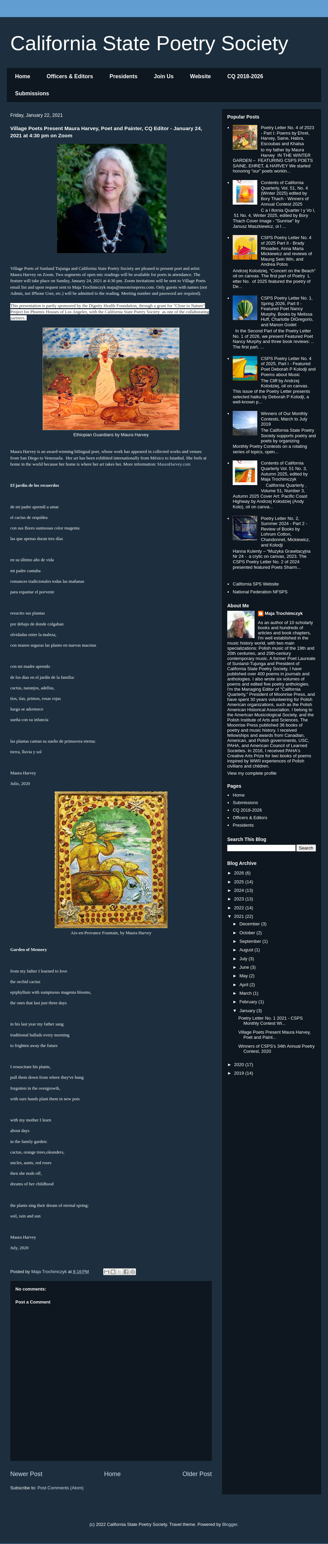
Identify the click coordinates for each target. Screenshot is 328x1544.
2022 (239, 907)
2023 (239, 898)
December (250, 923)
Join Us (164, 76)
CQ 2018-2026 (245, 76)
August (247, 949)
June (245, 967)
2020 (239, 1064)
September (251, 941)
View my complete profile (251, 773)
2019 (239, 1073)
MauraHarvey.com (173, 464)
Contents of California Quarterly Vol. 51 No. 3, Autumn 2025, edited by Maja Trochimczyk (284, 471)
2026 (239, 873)
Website (200, 76)
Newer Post (26, 1474)
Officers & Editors (69, 76)
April (245, 984)
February (249, 1001)
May (244, 975)
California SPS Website (256, 584)
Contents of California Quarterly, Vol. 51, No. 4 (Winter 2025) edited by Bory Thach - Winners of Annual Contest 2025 (285, 193)
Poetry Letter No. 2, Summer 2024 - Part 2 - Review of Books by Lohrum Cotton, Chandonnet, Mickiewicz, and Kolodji (285, 532)
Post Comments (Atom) (61, 1487)
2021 (239, 916)
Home (22, 76)
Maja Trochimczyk (284, 613)
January (248, 1010)
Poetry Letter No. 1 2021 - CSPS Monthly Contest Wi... (270, 1021)
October (248, 932)
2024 (239, 890)
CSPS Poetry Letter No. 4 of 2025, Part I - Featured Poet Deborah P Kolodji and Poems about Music (288, 366)
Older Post (197, 1474)
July (244, 958)
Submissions (32, 93)
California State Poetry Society (149, 43)
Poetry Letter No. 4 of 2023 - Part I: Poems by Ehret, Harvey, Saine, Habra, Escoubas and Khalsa (287, 135)
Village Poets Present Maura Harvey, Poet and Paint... (274, 1035)
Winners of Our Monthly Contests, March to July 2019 (284, 419)
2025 (239, 881)
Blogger (229, 1524)
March (246, 993)
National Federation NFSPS (260, 591)
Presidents (123, 76)
